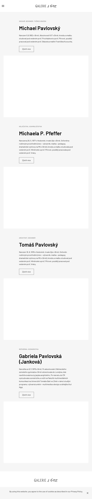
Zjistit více (26, 49)
